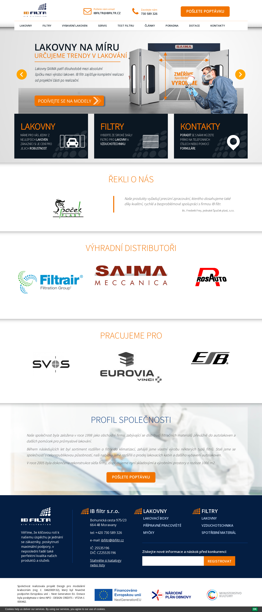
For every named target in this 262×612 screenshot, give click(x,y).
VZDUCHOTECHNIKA (217, 525)
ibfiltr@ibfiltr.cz (112, 540)
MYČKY (148, 532)
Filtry (47, 25)
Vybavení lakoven (74, 25)
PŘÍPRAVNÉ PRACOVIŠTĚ (162, 525)
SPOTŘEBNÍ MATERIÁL (219, 532)
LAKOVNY (209, 518)
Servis (102, 25)
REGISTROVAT (220, 561)
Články (150, 25)
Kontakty (217, 25)
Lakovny (26, 25)
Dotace (194, 25)
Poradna (172, 25)
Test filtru (125, 25)
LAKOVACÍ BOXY (156, 518)
